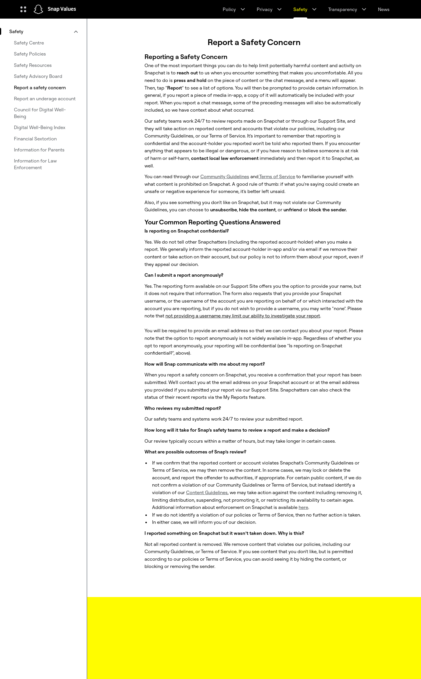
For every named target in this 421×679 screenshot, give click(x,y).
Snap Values (62, 9)
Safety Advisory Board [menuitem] (38, 76)
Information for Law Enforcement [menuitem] (35, 164)
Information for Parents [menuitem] (39, 150)
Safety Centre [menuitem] (29, 43)
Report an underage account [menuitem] (45, 98)
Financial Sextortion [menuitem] (35, 139)
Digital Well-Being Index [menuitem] (39, 127)
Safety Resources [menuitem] (33, 65)
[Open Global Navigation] (23, 9)
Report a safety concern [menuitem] (40, 87)
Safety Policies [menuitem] (30, 54)
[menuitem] (43, 31)
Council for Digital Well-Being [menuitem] (40, 113)
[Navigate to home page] (38, 9)
